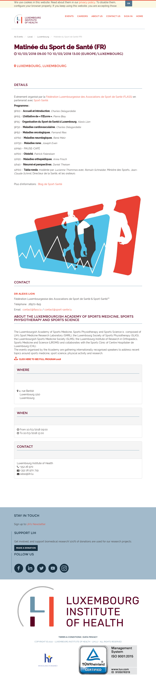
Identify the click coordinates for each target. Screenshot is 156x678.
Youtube (52, 568)
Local (30, 37)
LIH (28, 524)
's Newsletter (38, 524)
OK (128, 3)
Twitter (41, 568)
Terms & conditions (70, 637)
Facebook (18, 568)
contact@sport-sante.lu (58, 309)
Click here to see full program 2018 (40, 359)
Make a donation (26, 548)
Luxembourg (43, 37)
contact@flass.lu (32, 309)
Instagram (64, 568)
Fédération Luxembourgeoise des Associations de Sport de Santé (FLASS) (89, 96)
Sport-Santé (41, 100)
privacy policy (87, 2)
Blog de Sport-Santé (50, 184)
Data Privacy (90, 637)
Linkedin (30, 568)
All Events (18, 37)
